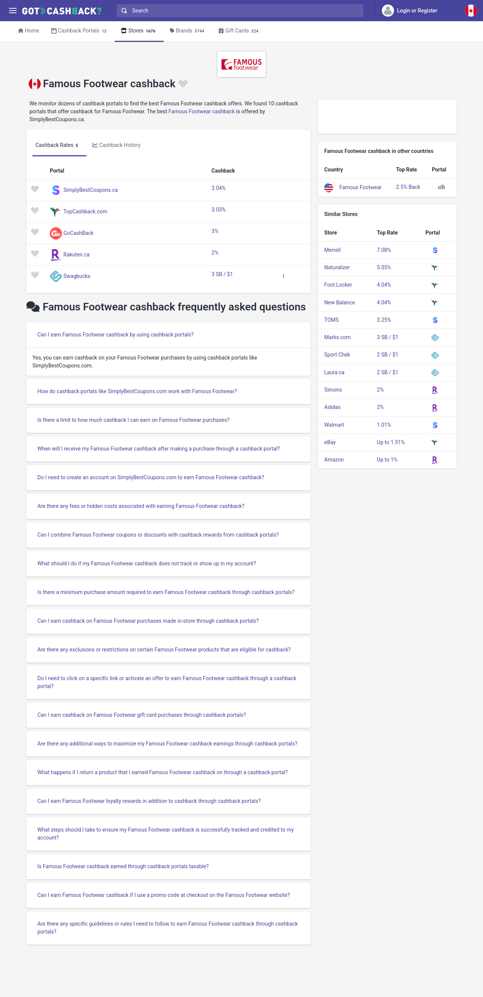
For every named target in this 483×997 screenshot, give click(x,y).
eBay (329, 442)
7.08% (384, 250)
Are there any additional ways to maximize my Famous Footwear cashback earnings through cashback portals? (167, 744)
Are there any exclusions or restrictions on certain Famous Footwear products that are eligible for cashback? (164, 650)
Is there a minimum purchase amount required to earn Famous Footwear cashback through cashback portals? (165, 592)
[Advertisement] (387, 117)
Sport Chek (337, 355)
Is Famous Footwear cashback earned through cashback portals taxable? (123, 866)
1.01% (384, 425)
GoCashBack (78, 233)
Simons (333, 390)
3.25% (384, 320)
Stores (139, 31)
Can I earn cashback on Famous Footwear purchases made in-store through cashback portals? (148, 621)
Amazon (334, 460)
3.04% (219, 188)
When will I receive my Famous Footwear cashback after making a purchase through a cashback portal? (158, 449)
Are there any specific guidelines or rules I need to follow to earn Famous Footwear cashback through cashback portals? (167, 928)
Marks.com (337, 337)
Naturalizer (337, 267)
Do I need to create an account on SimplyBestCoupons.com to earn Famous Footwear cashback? (150, 477)
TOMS (331, 320)
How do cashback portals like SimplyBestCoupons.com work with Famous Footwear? (137, 391)
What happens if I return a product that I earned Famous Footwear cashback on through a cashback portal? (162, 772)
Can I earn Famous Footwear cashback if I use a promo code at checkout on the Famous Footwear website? (163, 895)
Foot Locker (338, 285)
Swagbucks (77, 276)
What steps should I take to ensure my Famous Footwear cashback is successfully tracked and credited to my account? (165, 834)
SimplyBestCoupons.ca (90, 190)
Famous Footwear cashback (202, 111)
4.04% (384, 285)
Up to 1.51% (391, 442)
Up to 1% (387, 460)
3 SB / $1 (222, 274)
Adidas (332, 407)
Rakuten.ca (76, 254)
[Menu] (12, 10)
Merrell (332, 250)
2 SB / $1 (387, 355)
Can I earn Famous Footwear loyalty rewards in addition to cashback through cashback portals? (149, 801)
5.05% (384, 267)
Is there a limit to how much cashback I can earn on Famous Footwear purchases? (133, 420)
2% (215, 253)
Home (28, 31)
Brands (188, 31)
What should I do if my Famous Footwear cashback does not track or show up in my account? (146, 563)
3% (215, 231)
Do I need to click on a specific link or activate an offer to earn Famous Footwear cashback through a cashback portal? (166, 682)
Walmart (334, 425)
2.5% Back (408, 187)
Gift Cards (239, 31)
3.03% (219, 210)
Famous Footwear (360, 187)
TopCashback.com (85, 211)
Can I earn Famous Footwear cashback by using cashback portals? (115, 335)
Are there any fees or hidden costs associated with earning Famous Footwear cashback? (141, 506)
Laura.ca (334, 372)
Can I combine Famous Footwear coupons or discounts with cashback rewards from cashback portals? (158, 535)
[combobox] (238, 11)
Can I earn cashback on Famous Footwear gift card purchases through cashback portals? (141, 715)
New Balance (339, 302)
